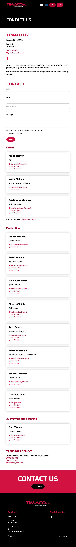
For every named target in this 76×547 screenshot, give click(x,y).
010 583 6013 (15, 338)
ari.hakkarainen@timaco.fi (19, 245)
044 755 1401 (15, 169)
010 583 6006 (13, 458)
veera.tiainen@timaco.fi (19, 187)
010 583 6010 (15, 438)
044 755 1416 (15, 317)
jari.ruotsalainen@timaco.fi (20, 358)
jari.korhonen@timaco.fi (19, 265)
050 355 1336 (15, 247)
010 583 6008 (15, 291)
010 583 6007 (15, 361)
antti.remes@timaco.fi (18, 335)
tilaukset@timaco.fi (29, 219)
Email (8, 98)
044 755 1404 (15, 294)
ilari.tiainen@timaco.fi (18, 435)
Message (9, 115)
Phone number (11, 106)
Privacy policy (12, 536)
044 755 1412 (15, 190)
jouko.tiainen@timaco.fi (15, 53)
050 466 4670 (15, 407)
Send (11, 139)
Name (8, 89)
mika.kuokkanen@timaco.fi (20, 289)
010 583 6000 (15, 210)
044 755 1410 (15, 440)
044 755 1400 (15, 213)
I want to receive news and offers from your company (24, 131)
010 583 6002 (12, 50)
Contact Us (38, 486)
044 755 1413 (15, 340)
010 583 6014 (15, 314)
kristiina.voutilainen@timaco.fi (21, 208)
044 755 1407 (15, 363)
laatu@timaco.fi (16, 403)
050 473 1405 (15, 384)
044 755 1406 (13, 460)
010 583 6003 (15, 268)
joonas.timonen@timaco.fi (19, 382)
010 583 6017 (15, 405)
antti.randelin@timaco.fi (19, 312)
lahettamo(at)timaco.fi (15, 463)
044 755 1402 (15, 270)
